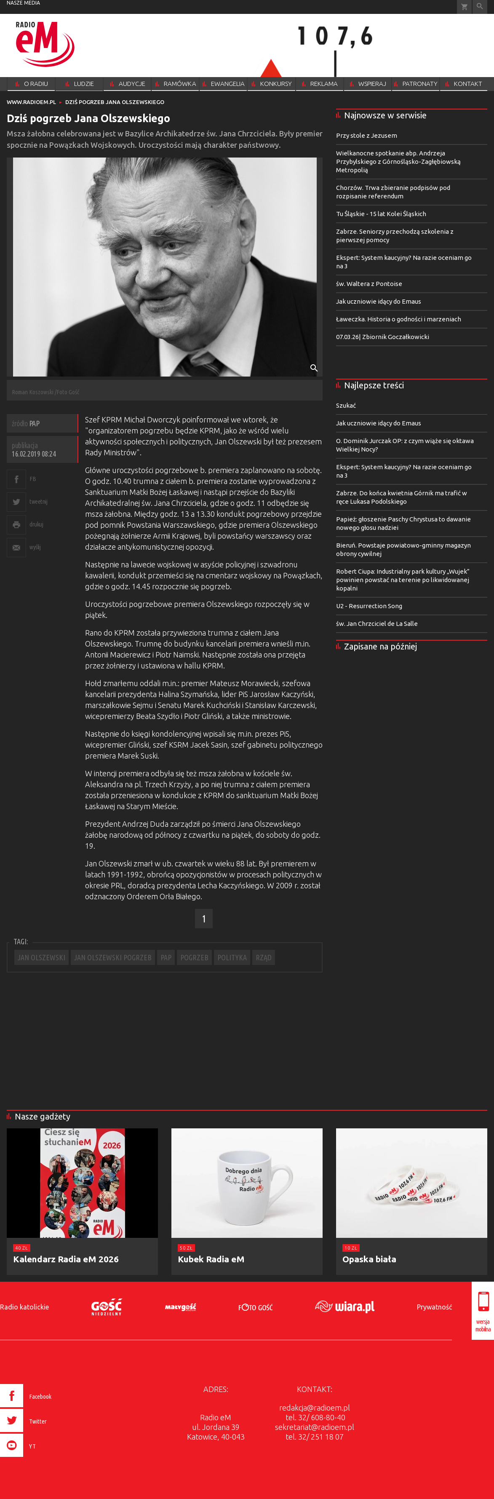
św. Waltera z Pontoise (369, 283)
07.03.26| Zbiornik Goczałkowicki (382, 336)
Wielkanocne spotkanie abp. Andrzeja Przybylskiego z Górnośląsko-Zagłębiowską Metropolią (398, 162)
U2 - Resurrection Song (369, 605)
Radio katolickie (24, 1307)
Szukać (346, 405)
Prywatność (434, 1307)
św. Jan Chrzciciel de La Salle (377, 623)
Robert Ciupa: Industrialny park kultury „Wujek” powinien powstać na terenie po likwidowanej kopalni (403, 580)
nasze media (23, 2)
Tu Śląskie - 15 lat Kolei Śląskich (381, 213)
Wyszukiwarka (480, 7)
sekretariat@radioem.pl (314, 1427)
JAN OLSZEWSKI (41, 957)
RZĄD (264, 957)
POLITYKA (232, 957)
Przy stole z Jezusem (366, 135)
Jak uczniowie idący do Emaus (378, 301)
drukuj (36, 524)
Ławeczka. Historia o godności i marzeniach (398, 319)
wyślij (34, 546)
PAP (165, 957)
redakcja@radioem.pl (314, 1407)
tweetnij (38, 501)
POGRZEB (194, 957)
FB (32, 478)
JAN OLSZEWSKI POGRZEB (113, 957)
